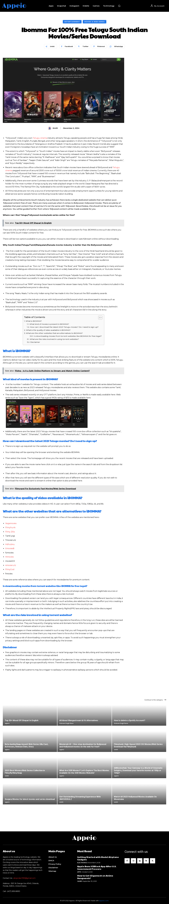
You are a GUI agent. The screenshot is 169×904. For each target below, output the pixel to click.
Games (79, 881)
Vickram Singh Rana (66, 723)
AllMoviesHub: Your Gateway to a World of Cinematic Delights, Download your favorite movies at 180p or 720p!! (138, 770)
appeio (7, 723)
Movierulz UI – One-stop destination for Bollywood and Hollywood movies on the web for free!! (82, 745)
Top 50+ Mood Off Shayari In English (21, 720)
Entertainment (72, 21)
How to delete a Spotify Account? (129, 720)
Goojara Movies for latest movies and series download (30, 799)
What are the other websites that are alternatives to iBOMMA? (54, 333)
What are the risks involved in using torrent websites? (54, 339)
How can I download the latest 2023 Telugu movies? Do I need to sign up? (64, 327)
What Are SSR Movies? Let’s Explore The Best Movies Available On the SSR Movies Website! (84, 771)
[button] (119, 6)
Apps (79, 872)
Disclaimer (35, 342)
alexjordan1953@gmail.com (24, 878)
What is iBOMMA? (34, 321)
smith (55, 128)
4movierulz (10, 565)
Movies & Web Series (94, 21)
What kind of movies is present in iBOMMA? (49, 324)
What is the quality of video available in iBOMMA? (48, 330)
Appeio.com (104, 901)
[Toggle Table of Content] (99, 318)
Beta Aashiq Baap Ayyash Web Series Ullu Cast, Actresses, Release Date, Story (26, 745)
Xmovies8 (9, 548)
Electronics (82, 863)
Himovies (9, 557)
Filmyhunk (10, 527)
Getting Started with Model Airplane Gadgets (98, 858)
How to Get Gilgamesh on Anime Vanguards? (95, 877)
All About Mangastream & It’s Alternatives (78, 720)
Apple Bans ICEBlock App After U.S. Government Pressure (96, 867)
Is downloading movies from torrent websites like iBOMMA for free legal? (68, 336)
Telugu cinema (40, 138)
